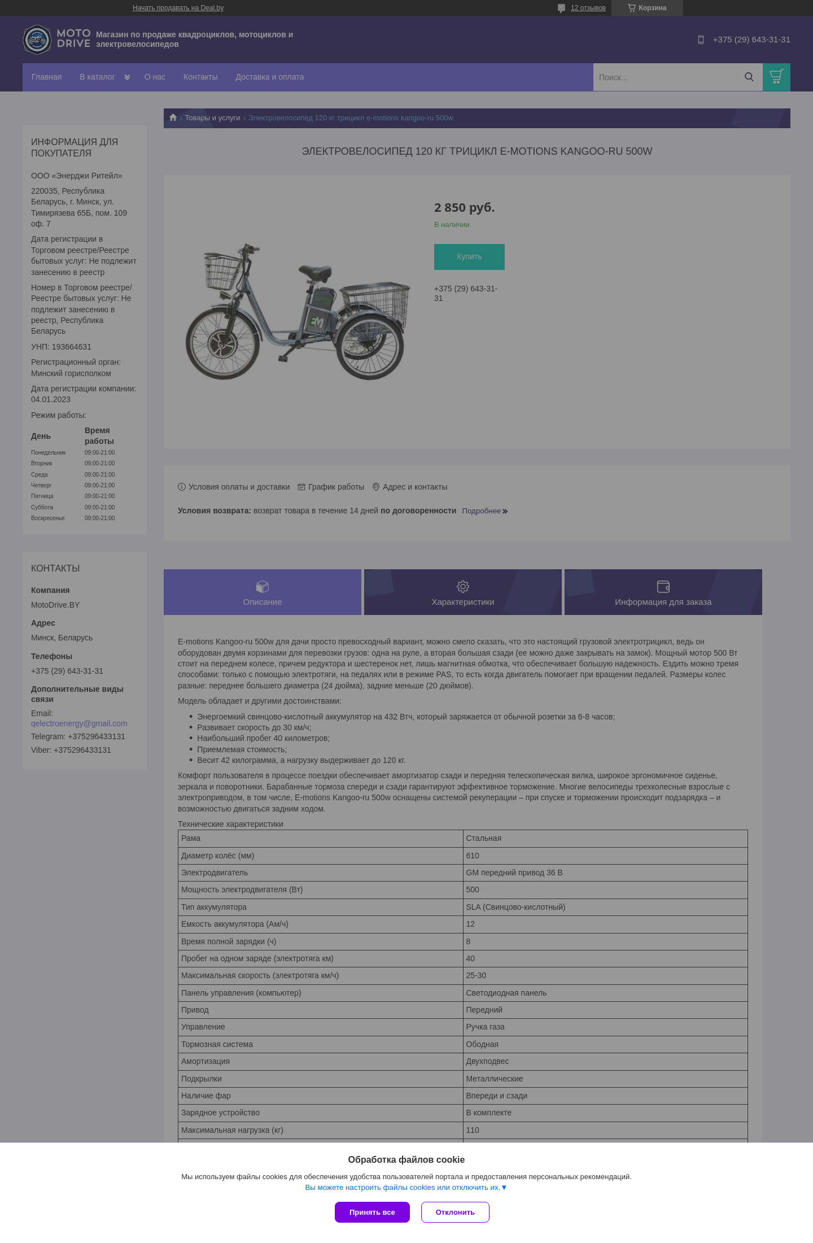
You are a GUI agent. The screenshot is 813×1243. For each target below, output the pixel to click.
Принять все (372, 1212)
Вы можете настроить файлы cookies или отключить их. (402, 1187)
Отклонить (455, 1212)
